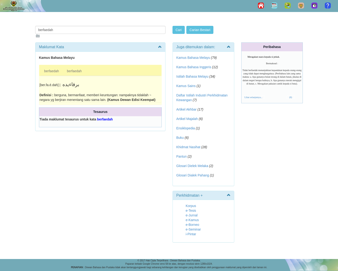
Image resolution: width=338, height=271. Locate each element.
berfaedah (51, 71)
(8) (290, 97)
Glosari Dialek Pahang (192, 175)
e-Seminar (193, 229)
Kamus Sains (186, 86)
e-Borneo (192, 225)
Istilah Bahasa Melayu (192, 76)
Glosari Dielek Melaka (192, 166)
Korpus (191, 206)
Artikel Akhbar (186, 109)
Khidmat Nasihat (188, 147)
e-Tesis (191, 210)
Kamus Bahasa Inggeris (193, 67)
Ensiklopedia (185, 128)
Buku (180, 137)
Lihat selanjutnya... (254, 97)
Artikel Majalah (187, 119)
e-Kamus (192, 220)
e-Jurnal (192, 215)
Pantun (181, 156)
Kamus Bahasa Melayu (193, 58)
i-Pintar (191, 234)
